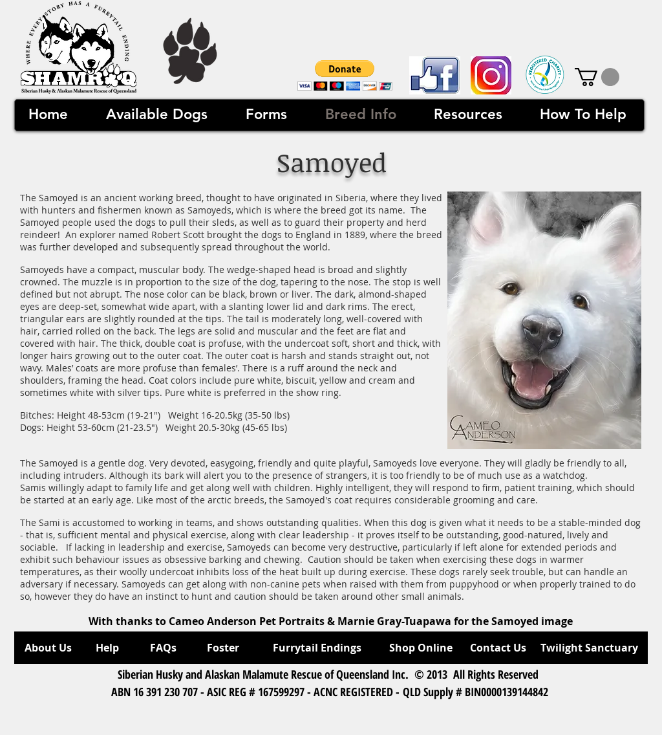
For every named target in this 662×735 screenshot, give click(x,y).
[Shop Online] (420, 647)
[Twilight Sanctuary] (589, 647)
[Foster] (223, 647)
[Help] (107, 647)
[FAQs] (162, 647)
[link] (597, 77)
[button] (344, 75)
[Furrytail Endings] (317, 647)
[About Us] (47, 647)
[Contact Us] (498, 647)
